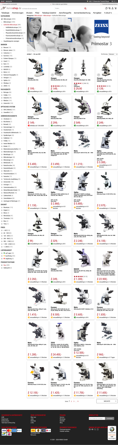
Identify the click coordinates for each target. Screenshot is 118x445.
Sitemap (33, 421)
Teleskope (5, 13)
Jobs (32, 419)
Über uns (33, 417)
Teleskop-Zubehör (49, 13)
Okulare (29, 13)
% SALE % (108, 13)
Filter (37, 13)
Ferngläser (97, 13)
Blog (61, 423)
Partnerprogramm (65, 429)
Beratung (62, 419)
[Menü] (115, 427)
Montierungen (17, 13)
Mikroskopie (38, 15)
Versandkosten (35, 433)
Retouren (33, 435)
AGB (2, 417)
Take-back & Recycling (8, 423)
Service (62, 417)
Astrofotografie (65, 13)
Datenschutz (5, 421)
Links (32, 423)
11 (78, 401)
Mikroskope (47, 15)
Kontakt (62, 421)
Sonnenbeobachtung (82, 13)
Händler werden (64, 431)
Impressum (4, 419)
